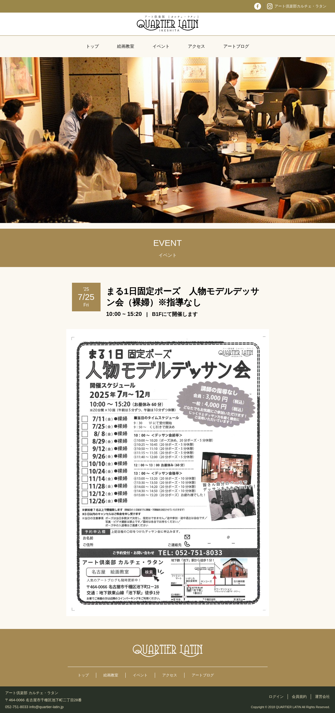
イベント (161, 46)
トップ (92, 46)
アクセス (196, 46)
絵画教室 (125, 46)
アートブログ (236, 46)
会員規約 (299, 696)
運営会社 (322, 696)
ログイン (276, 696)
